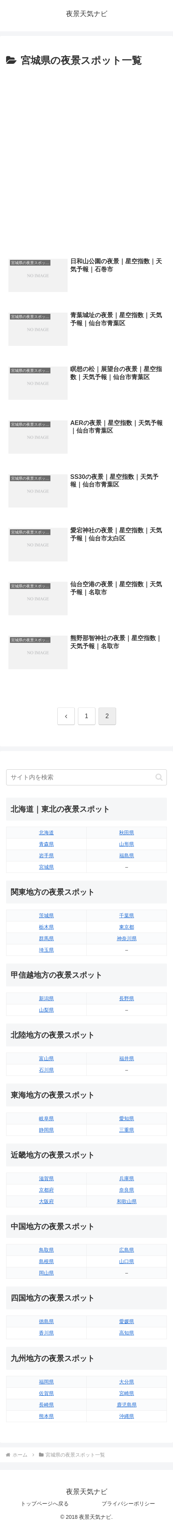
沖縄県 (126, 1416)
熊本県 (46, 1416)
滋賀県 (46, 1178)
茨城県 (46, 915)
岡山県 (46, 1273)
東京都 (126, 927)
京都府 (46, 1190)
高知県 (126, 1333)
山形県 (126, 844)
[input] (86, 777)
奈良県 (126, 1190)
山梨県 (46, 1010)
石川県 (46, 1070)
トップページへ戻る (45, 1503)
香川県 (46, 1333)
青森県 (46, 844)
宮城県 (46, 867)
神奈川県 (127, 938)
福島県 (126, 855)
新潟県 (46, 998)
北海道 (46, 832)
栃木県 (46, 927)
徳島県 (46, 1321)
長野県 (126, 998)
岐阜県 (46, 1118)
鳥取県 (46, 1250)
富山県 (46, 1058)
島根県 (46, 1261)
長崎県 (46, 1405)
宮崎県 (126, 1393)
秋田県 (126, 832)
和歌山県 (127, 1201)
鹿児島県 (127, 1405)
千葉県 (126, 915)
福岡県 (46, 1382)
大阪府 (46, 1201)
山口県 (126, 1261)
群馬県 (46, 938)
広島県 (126, 1250)
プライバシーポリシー (128, 1503)
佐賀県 (46, 1393)
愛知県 (126, 1118)
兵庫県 (126, 1178)
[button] (159, 777)
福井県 (126, 1058)
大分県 (126, 1382)
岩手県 (46, 855)
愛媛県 (126, 1321)
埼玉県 (46, 950)
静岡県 (46, 1130)
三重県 (126, 1130)
